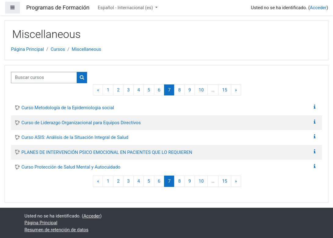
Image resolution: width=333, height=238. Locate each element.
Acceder (318, 7)
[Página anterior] (98, 90)
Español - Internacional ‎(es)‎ (126, 7)
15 (224, 90)
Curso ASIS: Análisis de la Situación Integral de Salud (74, 137)
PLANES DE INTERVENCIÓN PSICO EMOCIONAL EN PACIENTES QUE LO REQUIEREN (106, 152)
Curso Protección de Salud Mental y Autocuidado (70, 167)
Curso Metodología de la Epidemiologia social (67, 107)
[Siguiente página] (236, 90)
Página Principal (27, 49)
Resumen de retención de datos (56, 229)
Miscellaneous (86, 49)
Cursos (58, 49)
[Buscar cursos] (44, 77)
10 (201, 90)
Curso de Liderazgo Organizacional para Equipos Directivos (81, 122)
